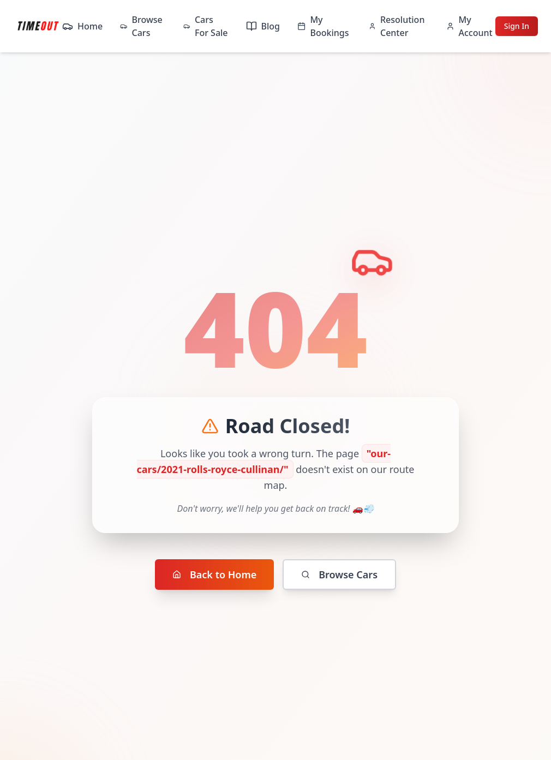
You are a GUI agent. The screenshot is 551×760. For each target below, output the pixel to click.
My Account (469, 26)
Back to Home (214, 574)
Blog (263, 26)
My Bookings (323, 26)
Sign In (516, 26)
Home (82, 26)
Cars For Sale (205, 26)
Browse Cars (141, 26)
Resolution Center (396, 26)
